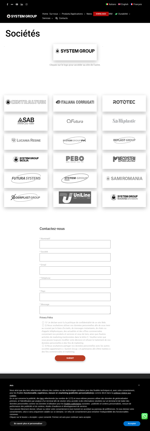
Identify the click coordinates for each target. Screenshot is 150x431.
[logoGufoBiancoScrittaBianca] (22, 15)
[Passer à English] (123, 4)
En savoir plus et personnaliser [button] (28, 423)
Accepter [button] (132, 423)
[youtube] (17, 4)
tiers (42, 398)
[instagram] (26, 4)
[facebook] (7, 4)
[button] (139, 385)
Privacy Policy (46, 317)
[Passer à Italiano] (111, 4)
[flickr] (12, 4)
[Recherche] (57, 18)
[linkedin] (22, 4)
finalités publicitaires (72, 404)
